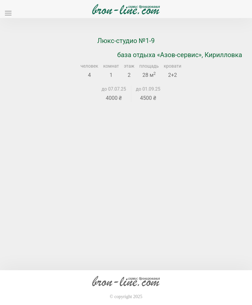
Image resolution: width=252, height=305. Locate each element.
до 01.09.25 (148, 89)
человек (89, 66)
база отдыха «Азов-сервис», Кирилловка (179, 55)
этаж (129, 66)
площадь (149, 66)
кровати (172, 66)
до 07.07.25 (114, 89)
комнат (111, 66)
